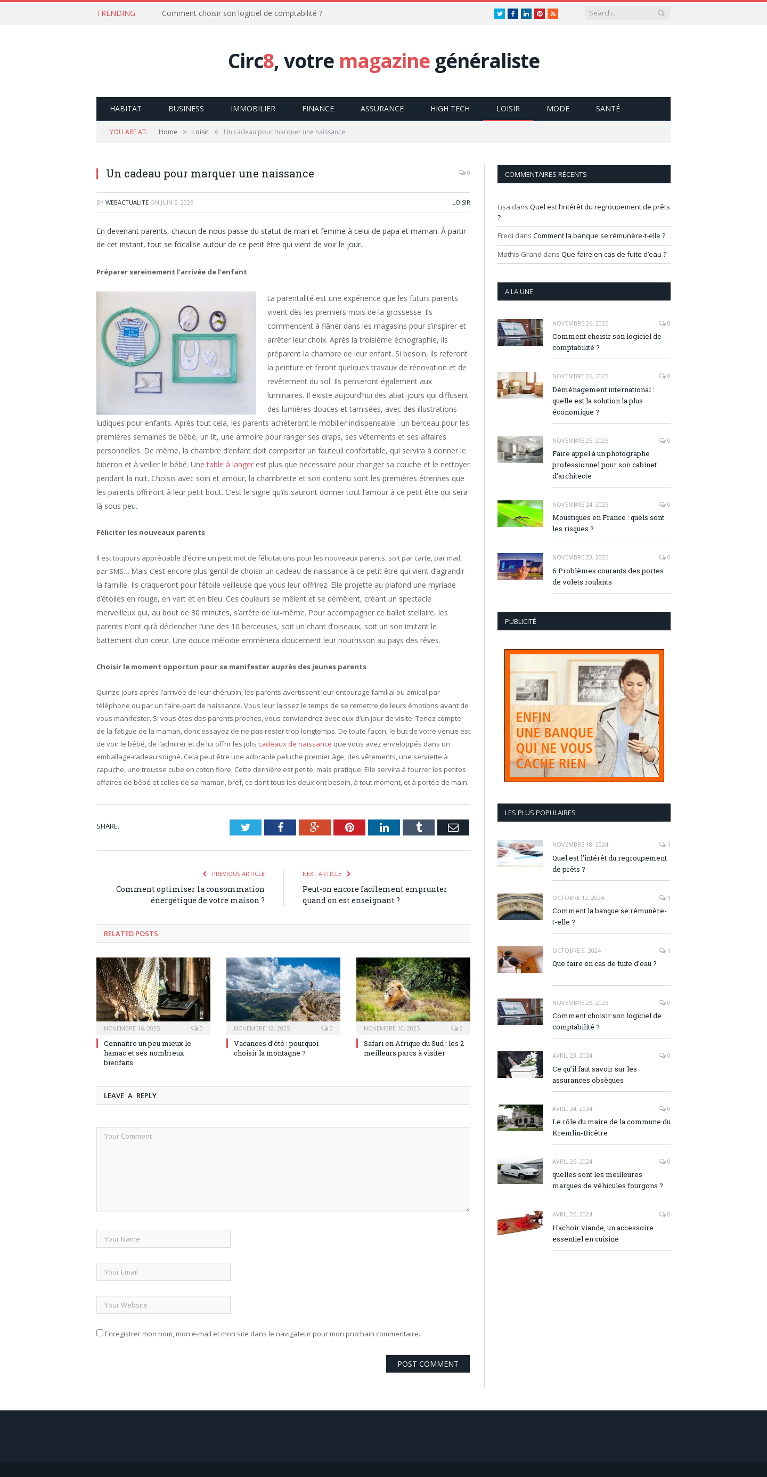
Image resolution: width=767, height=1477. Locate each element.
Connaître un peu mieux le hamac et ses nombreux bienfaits (147, 1052)
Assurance (382, 108)
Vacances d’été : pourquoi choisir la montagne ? (276, 1047)
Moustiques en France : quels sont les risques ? (608, 522)
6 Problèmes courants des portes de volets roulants (608, 575)
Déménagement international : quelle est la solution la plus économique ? (603, 400)
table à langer (230, 464)
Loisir (508, 108)
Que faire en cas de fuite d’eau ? (613, 253)
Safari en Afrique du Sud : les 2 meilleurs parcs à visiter (414, 1047)
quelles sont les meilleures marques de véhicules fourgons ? (607, 1179)
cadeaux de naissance (295, 743)
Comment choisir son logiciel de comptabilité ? (242, 13)
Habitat (126, 108)
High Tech (450, 108)
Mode (557, 108)
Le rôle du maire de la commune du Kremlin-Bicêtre (611, 1126)
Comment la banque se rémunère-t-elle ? (599, 235)
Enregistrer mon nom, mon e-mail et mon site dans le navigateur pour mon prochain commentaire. (262, 1333)
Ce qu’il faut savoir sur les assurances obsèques (594, 1074)
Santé (608, 108)
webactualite (127, 202)
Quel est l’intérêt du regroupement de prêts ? (609, 863)
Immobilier (253, 108)
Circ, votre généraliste (383, 60)
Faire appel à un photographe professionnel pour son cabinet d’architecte (604, 464)
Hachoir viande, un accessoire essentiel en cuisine (603, 1232)
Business (186, 108)
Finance (318, 108)
